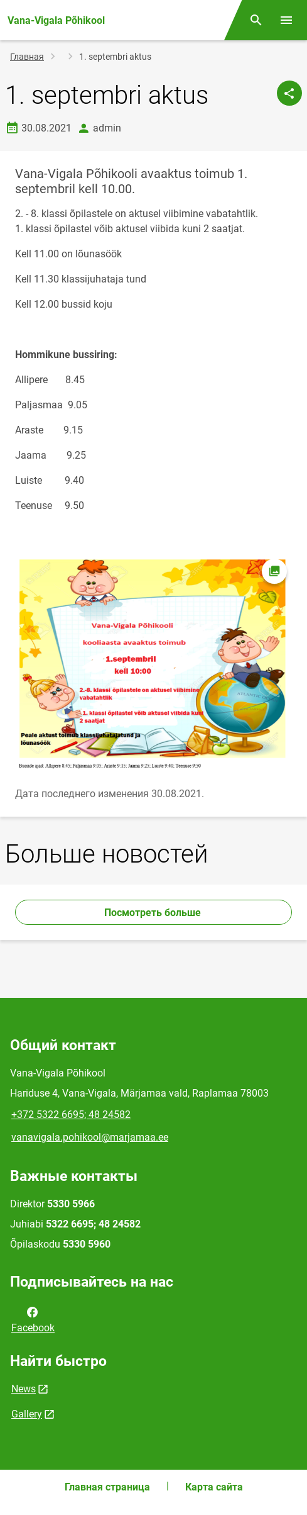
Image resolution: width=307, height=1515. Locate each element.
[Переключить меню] (286, 20)
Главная (27, 57)
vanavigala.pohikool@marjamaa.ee (89, 1137)
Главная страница (107, 1487)
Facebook (33, 1319)
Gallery (26, 1414)
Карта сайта (214, 1487)
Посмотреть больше (153, 913)
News (23, 1389)
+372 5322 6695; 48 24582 (71, 1115)
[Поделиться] (289, 93)
